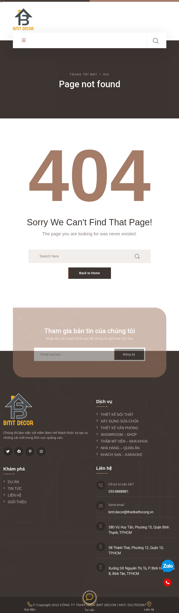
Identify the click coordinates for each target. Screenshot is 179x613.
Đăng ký (129, 356)
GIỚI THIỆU (17, 502)
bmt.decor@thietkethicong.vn (131, 512)
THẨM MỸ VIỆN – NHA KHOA (124, 441)
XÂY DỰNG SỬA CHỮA (120, 421)
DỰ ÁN (13, 482)
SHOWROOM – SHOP (119, 435)
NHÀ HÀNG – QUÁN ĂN (120, 448)
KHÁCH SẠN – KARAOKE (122, 455)
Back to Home (89, 273)
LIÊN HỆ (14, 495)
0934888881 (119, 491)
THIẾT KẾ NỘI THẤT (117, 414)
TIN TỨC (15, 489)
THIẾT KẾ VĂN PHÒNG (119, 428)
